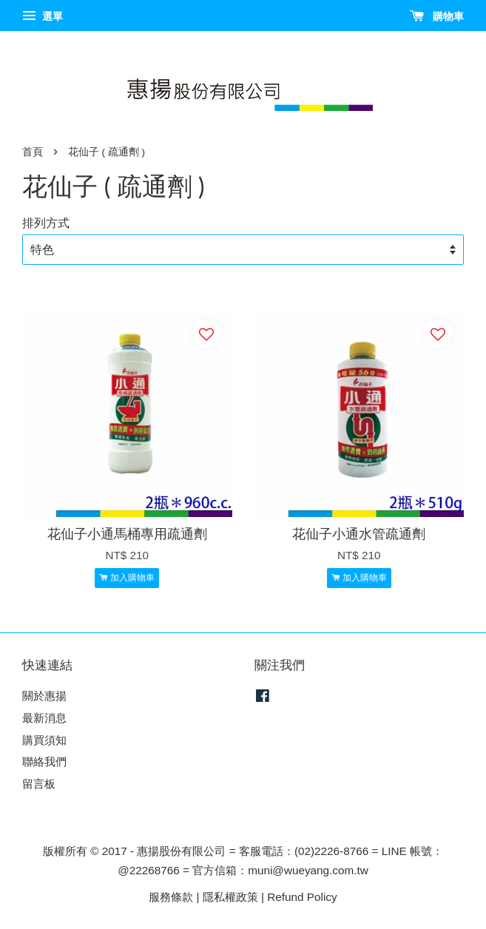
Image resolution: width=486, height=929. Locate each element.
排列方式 (46, 222)
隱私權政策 (230, 897)
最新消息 (44, 718)
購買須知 (44, 740)
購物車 (437, 16)
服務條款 (171, 897)
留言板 (38, 783)
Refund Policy (302, 897)
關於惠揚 (44, 695)
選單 (42, 16)
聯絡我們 (44, 761)
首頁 (32, 152)
